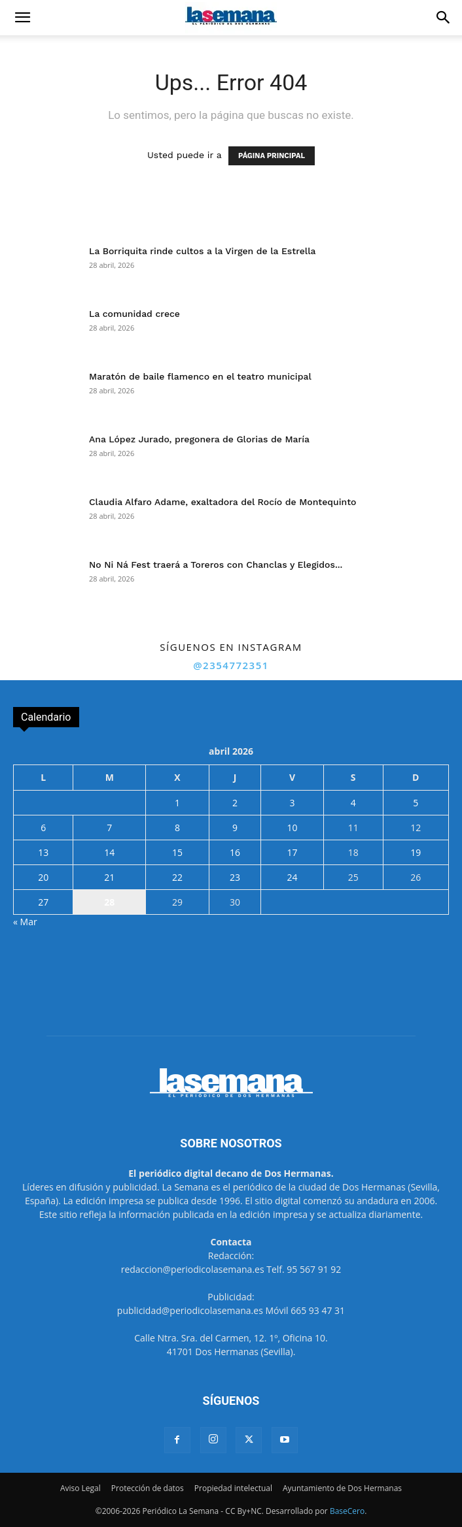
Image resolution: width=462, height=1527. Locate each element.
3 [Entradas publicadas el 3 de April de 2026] (291, 802)
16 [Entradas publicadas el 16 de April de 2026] (235, 852)
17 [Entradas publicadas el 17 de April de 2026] (292, 852)
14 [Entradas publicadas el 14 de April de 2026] (109, 852)
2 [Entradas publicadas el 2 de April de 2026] (235, 802)
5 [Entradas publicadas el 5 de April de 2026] (415, 802)
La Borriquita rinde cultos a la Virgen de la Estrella (202, 251)
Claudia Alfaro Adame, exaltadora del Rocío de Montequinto (223, 502)
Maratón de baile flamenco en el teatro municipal (200, 376)
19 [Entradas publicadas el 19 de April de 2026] (415, 852)
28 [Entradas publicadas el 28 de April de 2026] (109, 902)
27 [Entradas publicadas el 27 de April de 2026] (43, 902)
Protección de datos (147, 1488)
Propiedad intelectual (233, 1488)
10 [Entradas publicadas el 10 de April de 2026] (292, 827)
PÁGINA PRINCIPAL (271, 156)
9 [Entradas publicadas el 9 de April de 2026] (235, 827)
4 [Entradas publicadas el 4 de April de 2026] (353, 802)
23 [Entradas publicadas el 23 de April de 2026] (235, 877)
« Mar (25, 921)
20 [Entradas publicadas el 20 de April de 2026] (43, 877)
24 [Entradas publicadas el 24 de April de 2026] (292, 877)
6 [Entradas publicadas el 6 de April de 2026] (43, 827)
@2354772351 (231, 665)
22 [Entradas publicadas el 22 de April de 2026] (177, 877)
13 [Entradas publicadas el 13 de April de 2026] (43, 852)
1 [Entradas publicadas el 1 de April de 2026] (177, 802)
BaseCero (347, 1511)
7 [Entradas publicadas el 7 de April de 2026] (109, 827)
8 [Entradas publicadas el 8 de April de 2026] (177, 827)
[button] (22, 17)
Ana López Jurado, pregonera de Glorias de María (199, 439)
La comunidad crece (134, 313)
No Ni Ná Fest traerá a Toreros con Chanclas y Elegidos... (215, 564)
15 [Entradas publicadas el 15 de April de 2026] (177, 852)
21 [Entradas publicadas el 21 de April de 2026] (109, 877)
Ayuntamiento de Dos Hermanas (342, 1488)
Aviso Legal (80, 1488)
